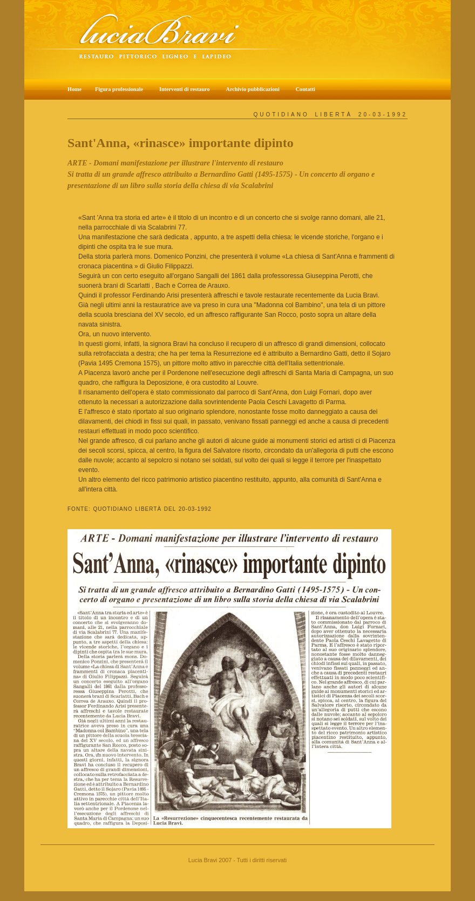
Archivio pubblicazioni (253, 89)
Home (74, 89)
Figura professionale (119, 89)
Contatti (305, 89)
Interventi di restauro (184, 89)
